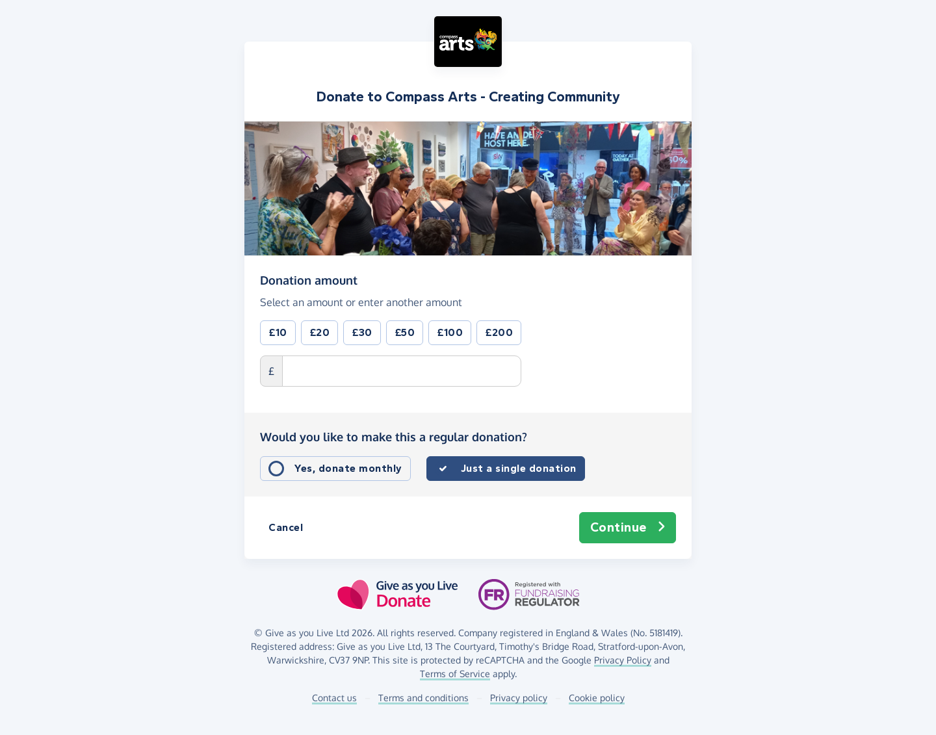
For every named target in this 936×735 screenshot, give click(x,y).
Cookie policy (597, 697)
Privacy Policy (622, 659)
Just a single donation (519, 468)
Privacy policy (518, 697)
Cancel (285, 527)
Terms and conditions (423, 697)
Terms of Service (455, 673)
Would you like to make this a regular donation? (393, 437)
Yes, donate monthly (348, 468)
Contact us (334, 697)
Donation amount (309, 279)
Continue (628, 527)
